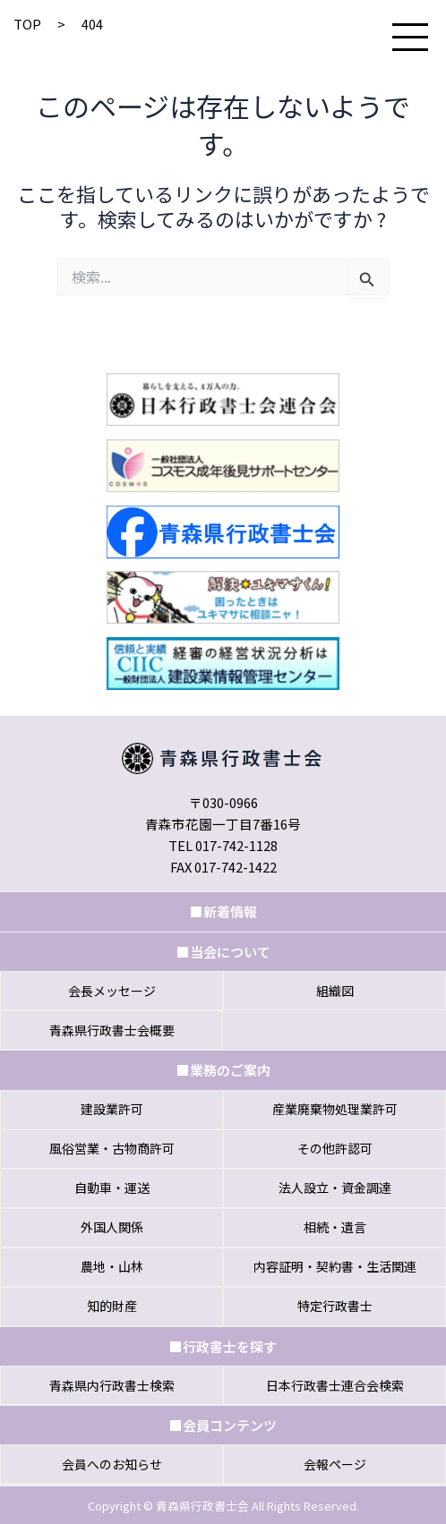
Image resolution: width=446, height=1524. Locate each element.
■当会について (223, 951)
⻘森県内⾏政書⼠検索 (112, 1385)
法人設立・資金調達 (335, 1187)
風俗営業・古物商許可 (112, 1148)
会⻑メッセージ (112, 991)
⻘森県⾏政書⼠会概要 (112, 1030)
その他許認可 (335, 1148)
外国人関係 (112, 1227)
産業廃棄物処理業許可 (335, 1109)
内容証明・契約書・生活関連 (334, 1266)
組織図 (335, 991)
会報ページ (335, 1464)
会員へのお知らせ (112, 1464)
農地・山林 (112, 1266)
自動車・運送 (112, 1187)
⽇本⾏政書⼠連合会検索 (335, 1385)
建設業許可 (112, 1109)
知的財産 (112, 1306)
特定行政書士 (335, 1306)
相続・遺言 (335, 1227)
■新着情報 (223, 911)
